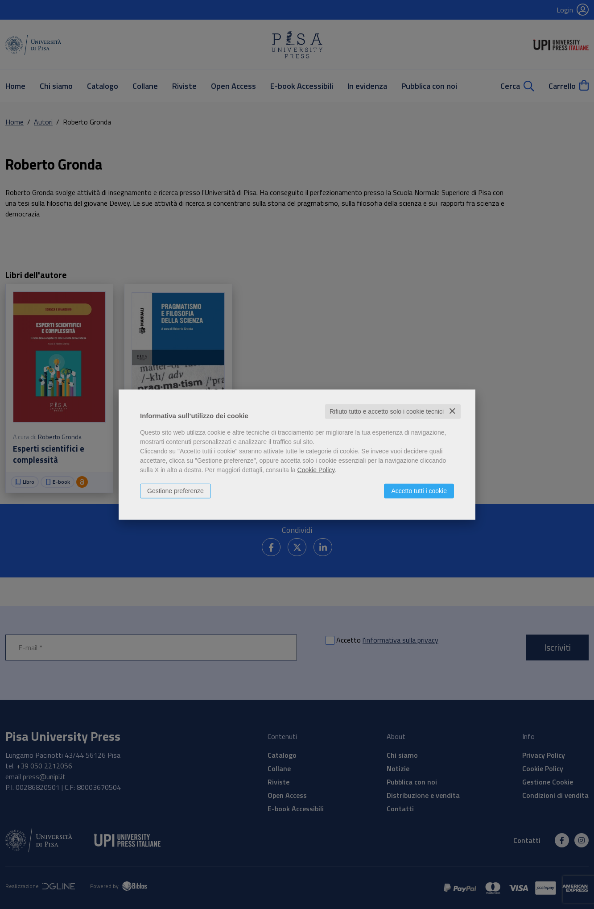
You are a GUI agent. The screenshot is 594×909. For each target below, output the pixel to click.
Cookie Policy (316, 469)
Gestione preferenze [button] (175, 490)
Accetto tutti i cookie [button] (419, 490)
